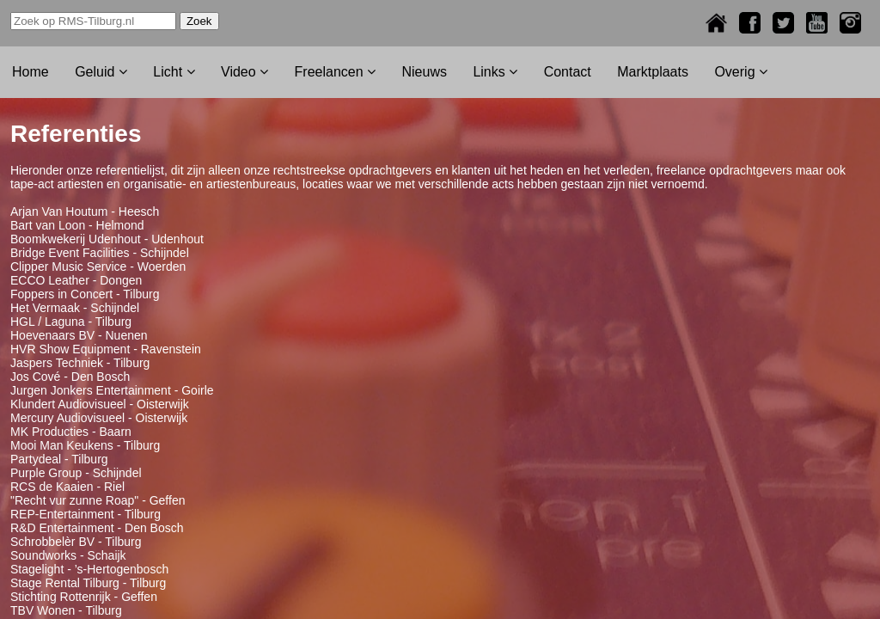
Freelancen (335, 71)
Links (495, 71)
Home (30, 71)
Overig (740, 71)
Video (244, 71)
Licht (173, 71)
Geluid (101, 71)
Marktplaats (652, 71)
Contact (567, 71)
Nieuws (423, 71)
